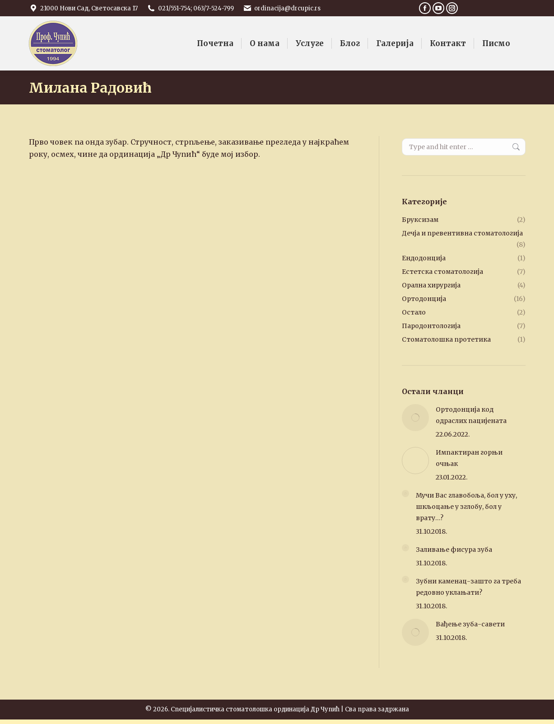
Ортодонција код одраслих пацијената (471, 415)
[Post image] (415, 417)
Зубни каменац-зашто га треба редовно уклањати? (468, 587)
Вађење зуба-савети (470, 624)
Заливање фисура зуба (454, 549)
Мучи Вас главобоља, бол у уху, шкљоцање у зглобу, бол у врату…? (466, 506)
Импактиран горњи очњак (469, 458)
